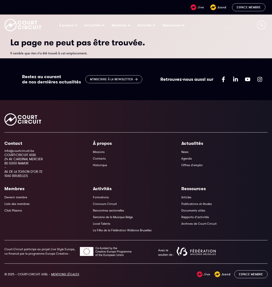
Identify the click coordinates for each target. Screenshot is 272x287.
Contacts (99, 158)
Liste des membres (17, 204)
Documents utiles (193, 210)
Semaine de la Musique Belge (113, 217)
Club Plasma (13, 210)
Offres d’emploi (192, 165)
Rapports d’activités (195, 217)
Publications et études (196, 204)
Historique (100, 165)
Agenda (186, 158)
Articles (186, 197)
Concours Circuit (105, 204)
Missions (99, 152)
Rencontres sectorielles (108, 210)
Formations (101, 197)
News (184, 152)
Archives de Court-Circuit (199, 224)
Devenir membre (15, 197)
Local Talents (101, 224)
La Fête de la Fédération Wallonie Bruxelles (122, 230)
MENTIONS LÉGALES (65, 274)
